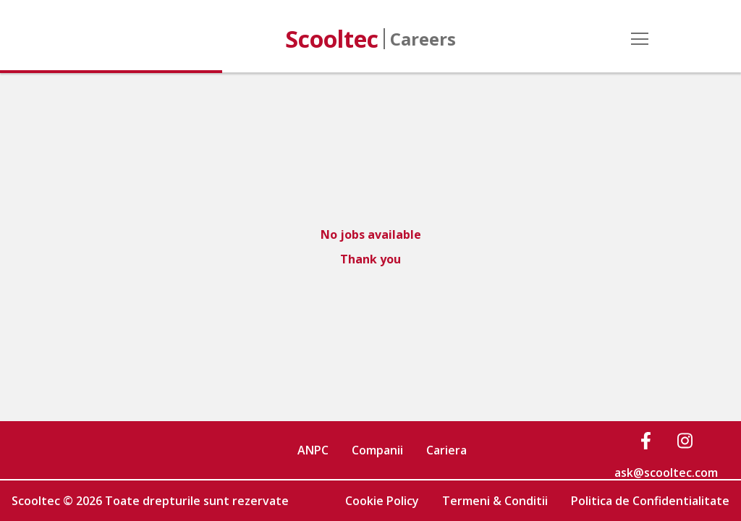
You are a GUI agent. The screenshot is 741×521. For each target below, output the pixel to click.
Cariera (446, 450)
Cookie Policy (382, 501)
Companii (377, 450)
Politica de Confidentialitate (650, 501)
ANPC (313, 450)
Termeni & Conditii (495, 501)
